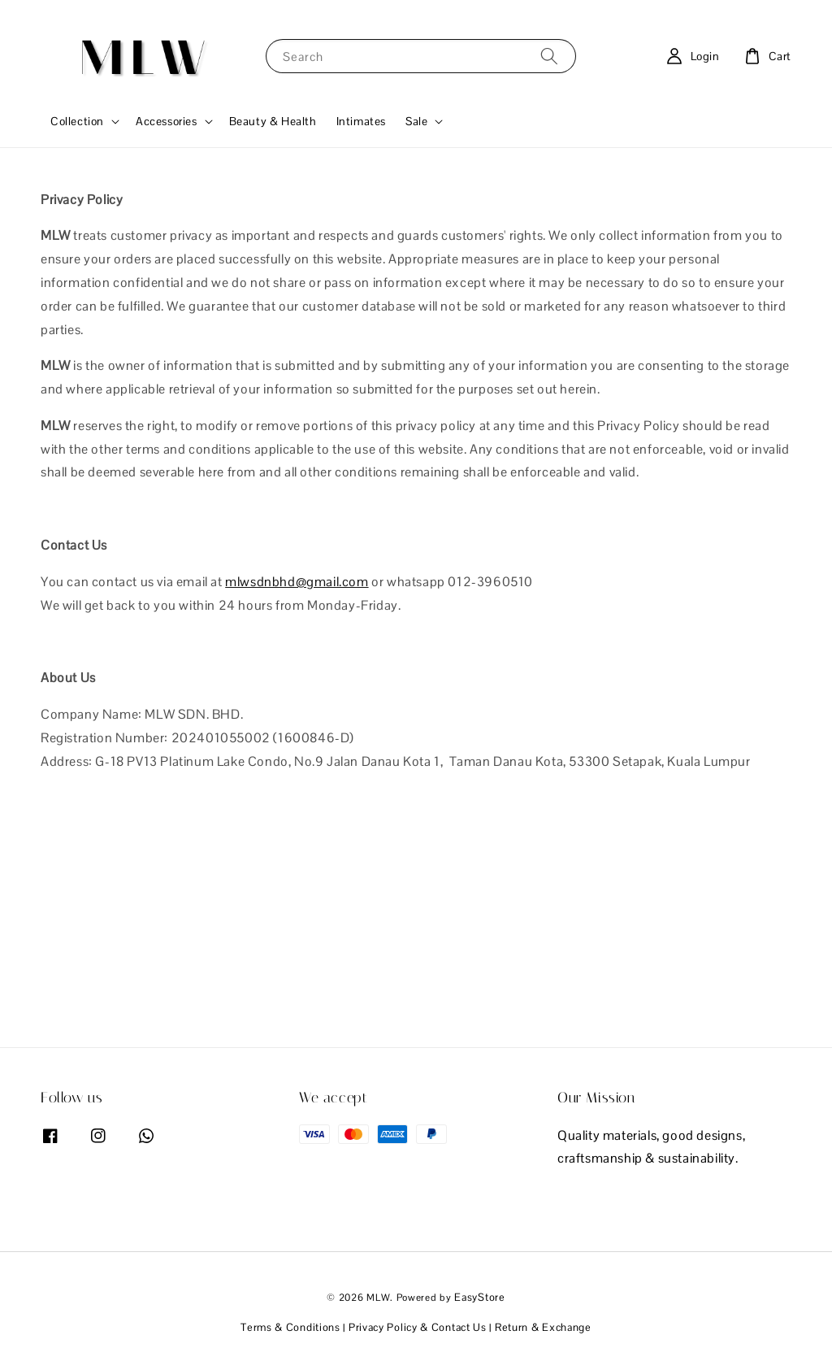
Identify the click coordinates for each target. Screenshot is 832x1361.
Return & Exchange (543, 1327)
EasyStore (479, 1297)
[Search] (549, 56)
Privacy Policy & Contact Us (418, 1327)
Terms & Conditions (290, 1327)
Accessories (166, 121)
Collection (77, 121)
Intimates (361, 121)
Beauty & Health (273, 121)
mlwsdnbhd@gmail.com (296, 581)
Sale (416, 121)
